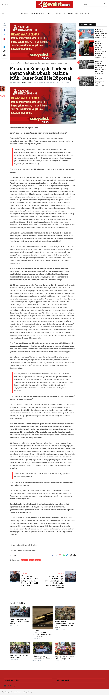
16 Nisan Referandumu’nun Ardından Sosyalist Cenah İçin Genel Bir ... (42, 633)
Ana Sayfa (24, 13)
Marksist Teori (60, 13)
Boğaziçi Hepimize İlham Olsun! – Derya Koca (64, 658)
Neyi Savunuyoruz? (37, 13)
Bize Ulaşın (79, 13)
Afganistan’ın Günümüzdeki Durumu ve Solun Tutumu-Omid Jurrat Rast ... (65, 624)
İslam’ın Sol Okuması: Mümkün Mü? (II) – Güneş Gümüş (19, 621)
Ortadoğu (49, 13)
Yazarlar (70, 13)
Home (12, 63)
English (87, 13)
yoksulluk (38, 560)
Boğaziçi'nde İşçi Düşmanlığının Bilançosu (42, 657)
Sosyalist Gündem (26, 82)
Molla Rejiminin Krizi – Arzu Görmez (19, 656)
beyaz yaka (24, 560)
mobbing (31, 560)
